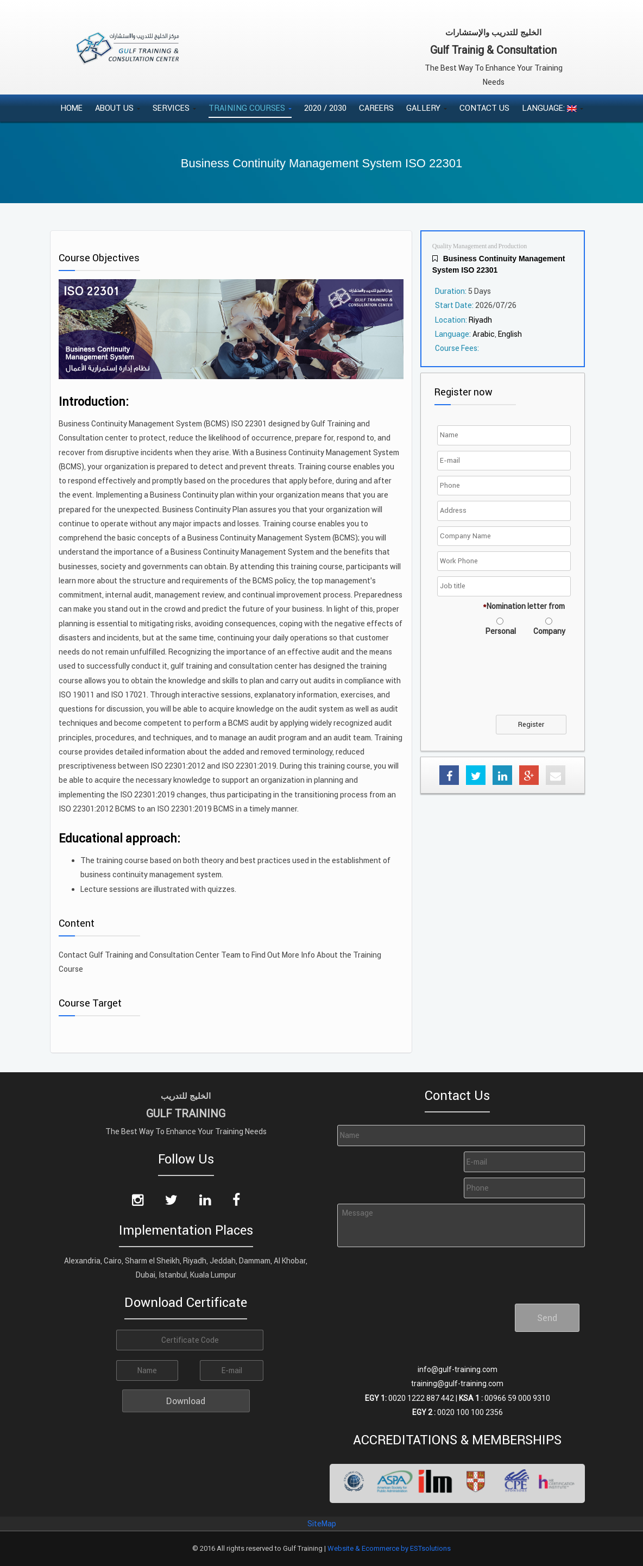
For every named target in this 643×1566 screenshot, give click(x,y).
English (510, 334)
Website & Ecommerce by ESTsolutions (389, 1548)
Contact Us (484, 108)
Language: (552, 108)
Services (174, 108)
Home (71, 108)
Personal (501, 631)
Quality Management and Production (479, 246)
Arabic (483, 334)
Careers (376, 108)
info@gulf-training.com (457, 1369)
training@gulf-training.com (457, 1383)
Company (549, 631)
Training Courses (250, 108)
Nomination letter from (524, 606)
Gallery (426, 108)
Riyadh (480, 320)
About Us (117, 108)
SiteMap (321, 1524)
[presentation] (522, 682)
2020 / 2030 (325, 108)
